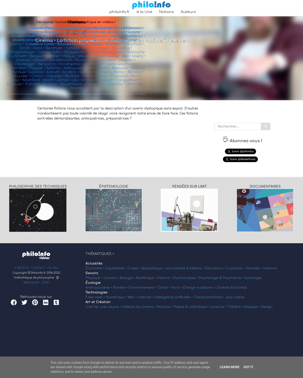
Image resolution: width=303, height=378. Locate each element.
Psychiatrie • (233, 278)
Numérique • (117, 297)
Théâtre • (236, 307)
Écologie (93, 283)
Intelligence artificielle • (174, 297)
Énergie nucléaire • (199, 287)
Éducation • (215, 268)
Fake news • (95, 297)
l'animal (240, 287)
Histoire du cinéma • (139, 307)
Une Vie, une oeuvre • (103, 307)
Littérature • (199, 307)
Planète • (121, 287)
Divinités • (254, 268)
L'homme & (224, 287)
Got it (248, 367)
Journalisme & (177, 268)
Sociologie (252, 278)
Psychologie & (211, 278)
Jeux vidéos (235, 297)
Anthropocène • (99, 287)
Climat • (164, 287)
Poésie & (181, 307)
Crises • (134, 268)
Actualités (94, 263)
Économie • (95, 268)
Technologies (96, 292)
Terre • (177, 287)
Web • (133, 297)
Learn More (229, 367)
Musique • (252, 307)
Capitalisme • (116, 268)
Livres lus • (218, 307)
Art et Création (97, 302)
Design (266, 307)
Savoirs (91, 273)
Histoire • (165, 278)
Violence (270, 268)
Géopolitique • (153, 268)
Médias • (197, 268)
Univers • (112, 278)
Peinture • (165, 307)
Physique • (94, 278)
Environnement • (143, 287)
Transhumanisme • (209, 297)
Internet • (146, 297)
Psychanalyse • (186, 278)
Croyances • (235, 268)
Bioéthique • (146, 278)
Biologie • (128, 278)
